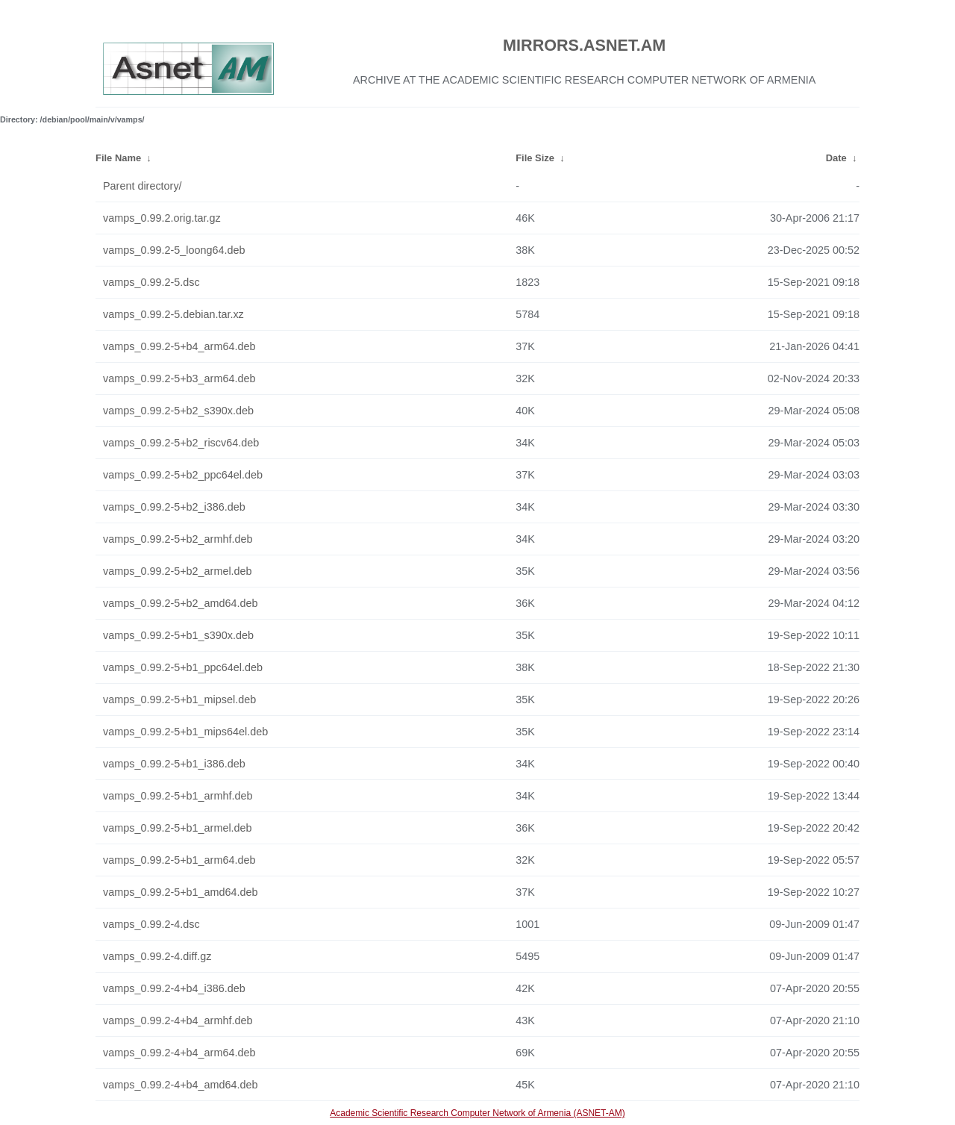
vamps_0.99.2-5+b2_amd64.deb (180, 603)
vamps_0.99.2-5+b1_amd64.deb (180, 892)
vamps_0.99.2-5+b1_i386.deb (174, 764)
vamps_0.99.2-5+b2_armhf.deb (177, 539)
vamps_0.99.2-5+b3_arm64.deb (179, 378)
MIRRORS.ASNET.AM (584, 45)
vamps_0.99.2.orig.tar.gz (162, 218)
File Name (118, 157)
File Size (535, 157)
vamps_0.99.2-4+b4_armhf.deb (177, 1020)
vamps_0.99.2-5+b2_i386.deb (174, 507)
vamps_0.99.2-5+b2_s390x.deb (178, 411)
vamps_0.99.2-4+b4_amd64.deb (180, 1085)
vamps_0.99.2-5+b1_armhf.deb (177, 796)
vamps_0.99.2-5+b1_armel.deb (177, 828)
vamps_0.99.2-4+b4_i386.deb (174, 988)
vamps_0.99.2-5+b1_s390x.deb (178, 635)
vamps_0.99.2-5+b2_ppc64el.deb (183, 475)
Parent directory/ (142, 186)
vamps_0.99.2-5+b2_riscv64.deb (181, 443)
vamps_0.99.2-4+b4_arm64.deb (179, 1053)
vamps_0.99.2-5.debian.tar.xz (173, 314)
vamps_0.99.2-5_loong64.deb (174, 250)
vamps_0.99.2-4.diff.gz (157, 956)
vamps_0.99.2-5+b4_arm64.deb (179, 346)
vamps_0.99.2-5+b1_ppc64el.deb (183, 667)
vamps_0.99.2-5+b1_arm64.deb (179, 860)
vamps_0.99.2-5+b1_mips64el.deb (185, 732)
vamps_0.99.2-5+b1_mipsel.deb (179, 699)
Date (836, 157)
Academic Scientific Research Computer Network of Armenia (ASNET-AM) (477, 1113)
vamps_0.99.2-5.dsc (151, 282)
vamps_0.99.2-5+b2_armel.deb (177, 571)
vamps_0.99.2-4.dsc (151, 924)
